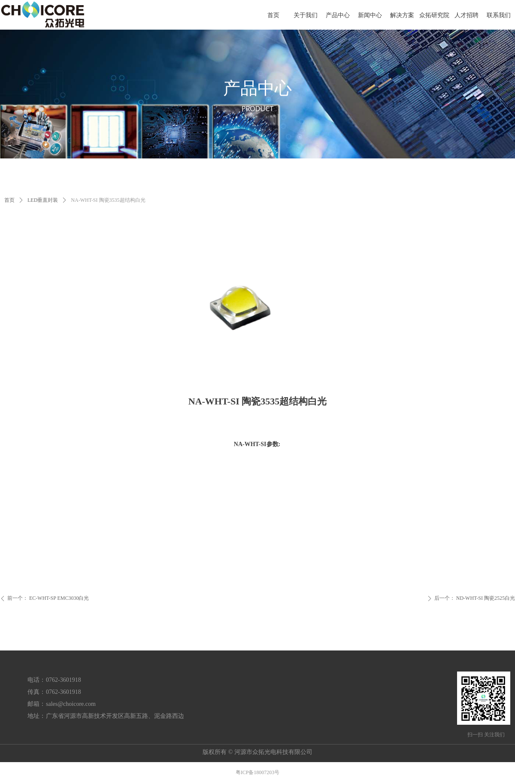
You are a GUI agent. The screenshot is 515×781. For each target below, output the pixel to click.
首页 (9, 200)
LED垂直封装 (42, 200)
